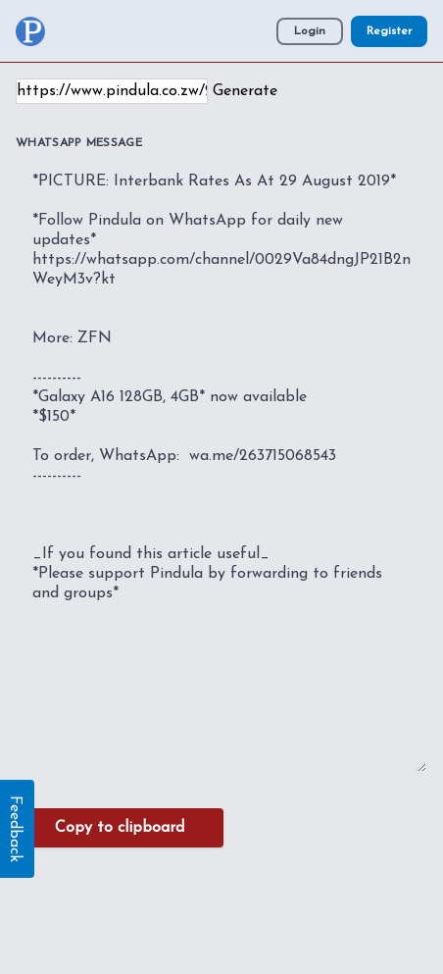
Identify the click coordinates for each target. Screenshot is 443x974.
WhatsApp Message (79, 143)
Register (389, 31)
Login (309, 31)
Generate (245, 91)
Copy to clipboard (119, 828)
